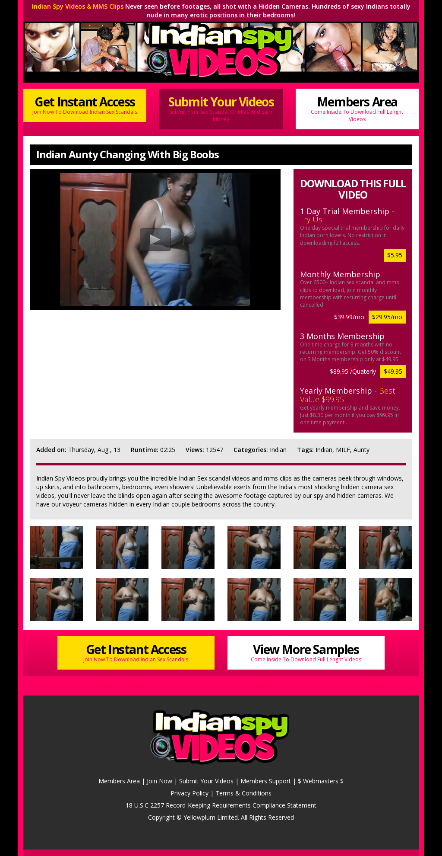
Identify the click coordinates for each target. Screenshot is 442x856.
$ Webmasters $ (321, 781)
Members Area (357, 108)
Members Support (265, 781)
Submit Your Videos (221, 108)
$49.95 (393, 371)
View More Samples (306, 652)
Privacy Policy (189, 793)
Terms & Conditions (243, 793)
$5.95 (394, 255)
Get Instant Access (85, 104)
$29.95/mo (387, 317)
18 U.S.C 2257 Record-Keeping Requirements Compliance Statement (221, 805)
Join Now (159, 781)
